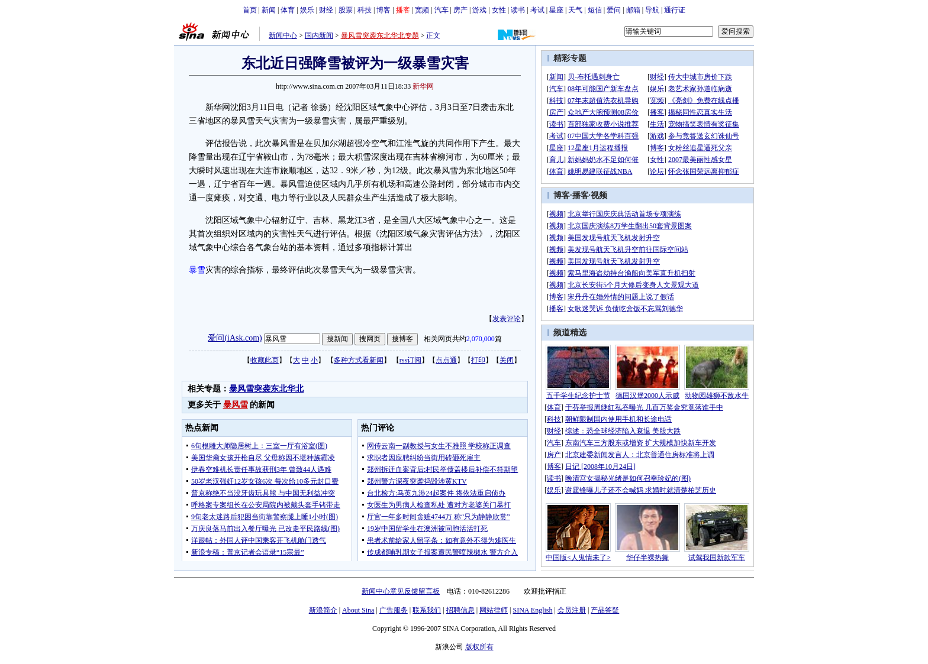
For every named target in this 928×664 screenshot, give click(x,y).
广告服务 (393, 610)
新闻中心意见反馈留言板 (401, 591)
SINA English (532, 610)
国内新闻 (319, 35)
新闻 (269, 10)
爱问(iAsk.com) (235, 337)
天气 (575, 10)
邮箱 (633, 10)
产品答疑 (605, 610)
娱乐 (307, 10)
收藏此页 (264, 360)
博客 (383, 10)
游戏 (479, 10)
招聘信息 (460, 610)
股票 (346, 10)
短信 (595, 10)
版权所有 (479, 647)
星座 (556, 10)
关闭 (507, 360)
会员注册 (572, 610)
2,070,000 (480, 339)
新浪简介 (323, 610)
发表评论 (506, 319)
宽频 (422, 10)
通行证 (674, 10)
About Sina (358, 610)
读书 (518, 10)
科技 (364, 10)
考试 (537, 10)
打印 (478, 360)
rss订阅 (410, 360)
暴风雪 (235, 404)
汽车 (441, 10)
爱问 (614, 10)
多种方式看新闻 (359, 360)
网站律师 (493, 610)
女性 (499, 10)
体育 (288, 10)
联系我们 (427, 610)
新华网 (423, 86)
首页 (250, 10)
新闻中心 (283, 35)
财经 (326, 10)
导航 (652, 10)
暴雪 (197, 269)
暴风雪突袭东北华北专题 (380, 35)
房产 (460, 10)
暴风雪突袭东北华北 (266, 388)
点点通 (446, 360)
